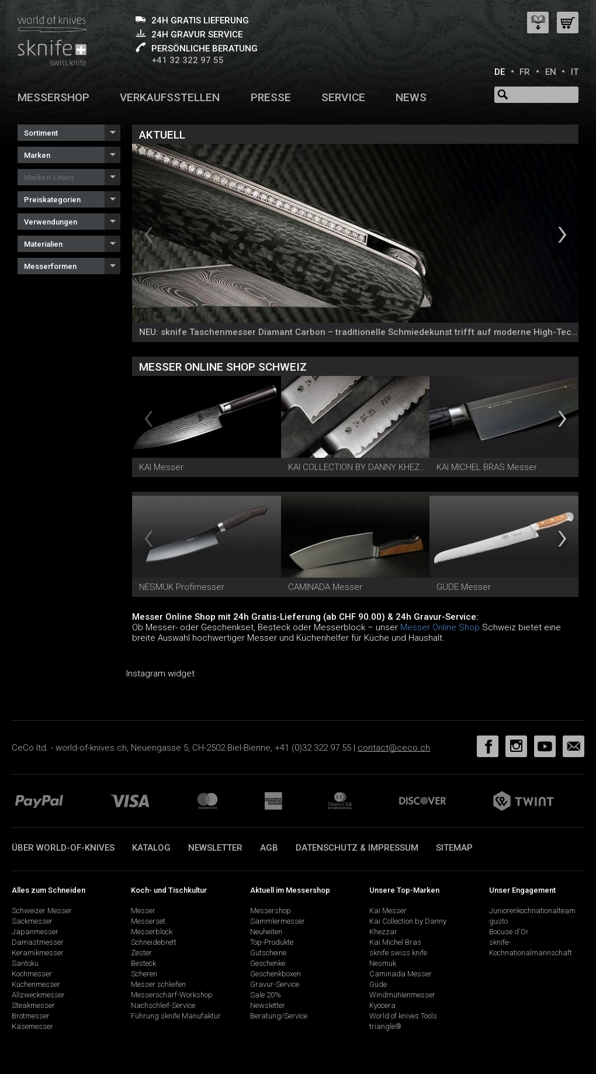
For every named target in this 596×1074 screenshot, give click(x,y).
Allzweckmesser (38, 994)
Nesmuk (382, 963)
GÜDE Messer (463, 587)
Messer (143, 910)
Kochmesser (32, 973)
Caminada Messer (400, 973)
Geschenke (267, 963)
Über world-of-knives (63, 847)
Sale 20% (265, 994)
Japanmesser (35, 931)
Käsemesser (32, 1026)
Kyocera (382, 1005)
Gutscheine (268, 952)
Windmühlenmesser (402, 994)
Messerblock (151, 931)
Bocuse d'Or (509, 931)
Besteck (143, 963)
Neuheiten (266, 931)
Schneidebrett (153, 942)
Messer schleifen (158, 984)
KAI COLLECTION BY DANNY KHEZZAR (361, 467)
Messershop (53, 97)
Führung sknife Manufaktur (176, 1015)
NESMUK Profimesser (181, 587)
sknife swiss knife (398, 952)
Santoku (25, 963)
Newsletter (215, 847)
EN (550, 72)
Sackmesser (32, 921)
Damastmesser (38, 942)
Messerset (148, 921)
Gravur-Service (274, 984)
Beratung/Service (278, 1015)
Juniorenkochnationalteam (532, 910)
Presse (271, 97)
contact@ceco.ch (394, 748)
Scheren (144, 973)
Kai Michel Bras (395, 942)
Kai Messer (388, 910)
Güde (378, 984)
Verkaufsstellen (170, 97)
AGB (269, 847)
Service (343, 97)
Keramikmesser (38, 952)
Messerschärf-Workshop (172, 994)
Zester (141, 952)
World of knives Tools (403, 1015)
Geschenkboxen (275, 973)
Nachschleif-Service (163, 1005)
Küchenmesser (36, 984)
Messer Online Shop (440, 627)
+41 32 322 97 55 (187, 60)
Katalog (151, 847)
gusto (498, 921)
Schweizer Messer (42, 910)
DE (499, 72)
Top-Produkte (271, 942)
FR (524, 72)
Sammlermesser (277, 921)
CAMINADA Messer (325, 587)
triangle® (385, 1026)
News (411, 97)
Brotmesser (31, 1015)
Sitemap (454, 847)
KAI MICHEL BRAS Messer (486, 467)
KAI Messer (161, 467)
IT (574, 72)
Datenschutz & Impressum (357, 847)
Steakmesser (33, 1005)
